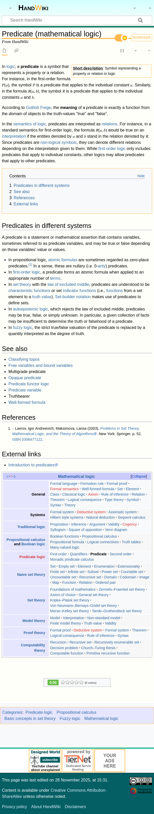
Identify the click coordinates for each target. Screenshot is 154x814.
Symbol (132, 500)
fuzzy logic (22, 327)
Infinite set (76, 572)
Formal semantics (64, 489)
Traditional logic (31, 527)
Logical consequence (85, 500)
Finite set (57, 572)
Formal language (63, 483)
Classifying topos (24, 359)
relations (109, 124)
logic (10, 66)
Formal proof (117, 483)
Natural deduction (100, 517)
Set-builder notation (73, 297)
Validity (113, 524)
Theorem (57, 500)
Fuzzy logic (70, 718)
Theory (70, 505)
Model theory (34, 621)
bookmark (142, 37)
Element (132, 489)
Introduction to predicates (31, 465)
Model (55, 618)
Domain (110, 577)
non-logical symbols (59, 142)
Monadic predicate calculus (72, 559)
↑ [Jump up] (13, 428)
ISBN (16, 439)
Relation (138, 494)
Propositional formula (67, 542)
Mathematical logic (76, 476)
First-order (58, 554)
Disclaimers (75, 807)
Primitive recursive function (108, 653)
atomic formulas (62, 260)
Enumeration (104, 566)
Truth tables (131, 542)
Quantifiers (78, 554)
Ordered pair (105, 582)
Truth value (93, 623)
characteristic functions (29, 290)
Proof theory (34, 633)
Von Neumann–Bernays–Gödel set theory (83, 606)
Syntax (55, 505)
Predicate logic (32, 557)
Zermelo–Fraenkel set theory (122, 589)
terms (55, 278)
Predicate (98, 554)
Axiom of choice (63, 595)
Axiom (93, 494)
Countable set (132, 572)
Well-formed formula (27, 402)
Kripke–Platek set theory (69, 600)
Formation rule (92, 483)
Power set (110, 572)
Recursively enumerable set (116, 642)
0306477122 (32, 439)
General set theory (93, 595)
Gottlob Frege (38, 107)
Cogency (130, 524)
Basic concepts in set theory (30, 718)
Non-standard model (103, 618)
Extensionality (128, 566)
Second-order (121, 554)
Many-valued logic (64, 547)
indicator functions (79, 290)
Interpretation (73, 618)
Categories (12, 712)
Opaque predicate (24, 378)
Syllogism (58, 530)
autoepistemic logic (30, 309)
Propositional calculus (25, 540)
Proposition (59, 524)
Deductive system (91, 512)
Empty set (67, 566)
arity (102, 266)
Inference (78, 524)
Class (54, 494)
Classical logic (73, 494)
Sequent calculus (131, 517)
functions (114, 290)
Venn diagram (116, 530)
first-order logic (112, 148)
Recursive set (90, 577)
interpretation (14, 136)
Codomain (128, 577)
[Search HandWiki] (77, 20)
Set (120, 489)
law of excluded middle (68, 284)
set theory (22, 284)
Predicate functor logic (28, 384)
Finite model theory (65, 623)
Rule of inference (115, 494)
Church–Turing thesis (98, 648)
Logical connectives (103, 542)
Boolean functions (64, 536)
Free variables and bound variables (40, 365)
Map (55, 582)
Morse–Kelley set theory (69, 611)
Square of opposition (85, 530)
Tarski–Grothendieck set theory (117, 611)
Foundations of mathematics (73, 589)
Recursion (58, 642)
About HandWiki (46, 807)
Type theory (114, 500)
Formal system (62, 512)
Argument (97, 524)
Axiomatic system (122, 512)
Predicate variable (24, 390)
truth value (41, 297)
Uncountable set (63, 577)
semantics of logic (29, 124)
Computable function (66, 653)
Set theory (36, 600)
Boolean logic (33, 544)
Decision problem (64, 648)
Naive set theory (31, 574)
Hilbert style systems (66, 517)
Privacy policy (14, 807)
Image (144, 577)
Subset (93, 572)
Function (69, 582)
